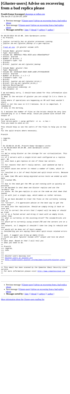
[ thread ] (34, 30)
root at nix (9, 50)
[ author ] (50, 30)
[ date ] (27, 30)
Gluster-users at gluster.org (18, 302)
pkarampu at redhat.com (35, 14)
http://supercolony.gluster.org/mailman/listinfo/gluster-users (35, 305)
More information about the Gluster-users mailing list (22, 348)
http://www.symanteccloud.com (51, 318)
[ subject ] (42, 30)
